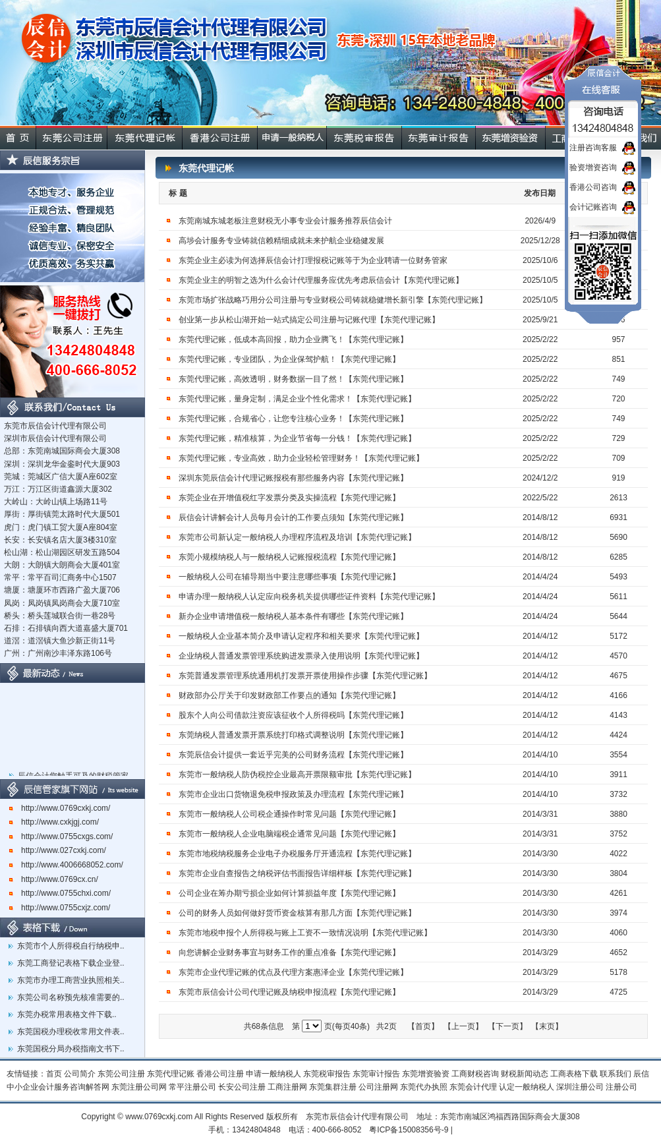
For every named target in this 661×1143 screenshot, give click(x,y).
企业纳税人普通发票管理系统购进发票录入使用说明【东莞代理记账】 (301, 655)
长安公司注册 (242, 1087)
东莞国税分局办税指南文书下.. (71, 1048)
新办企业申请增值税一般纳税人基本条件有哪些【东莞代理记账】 (293, 616)
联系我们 (615, 1073)
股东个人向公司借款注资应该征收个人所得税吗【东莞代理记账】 (293, 715)
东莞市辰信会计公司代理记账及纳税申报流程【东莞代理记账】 (289, 992)
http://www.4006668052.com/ (66, 864)
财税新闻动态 (524, 1073)
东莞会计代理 (473, 1087)
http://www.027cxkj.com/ (57, 850)
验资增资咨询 (593, 167)
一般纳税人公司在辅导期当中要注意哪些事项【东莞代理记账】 (289, 576)
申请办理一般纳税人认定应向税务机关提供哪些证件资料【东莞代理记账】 (309, 596)
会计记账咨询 (593, 207)
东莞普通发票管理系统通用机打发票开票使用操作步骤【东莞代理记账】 (305, 675)
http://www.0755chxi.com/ (60, 893)
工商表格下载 (574, 1073)
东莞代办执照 (423, 1087)
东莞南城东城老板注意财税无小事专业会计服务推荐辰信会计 (285, 220)
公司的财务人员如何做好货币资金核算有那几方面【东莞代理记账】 (297, 913)
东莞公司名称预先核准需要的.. (71, 997)
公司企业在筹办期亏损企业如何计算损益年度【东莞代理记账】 (289, 893)
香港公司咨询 (593, 187)
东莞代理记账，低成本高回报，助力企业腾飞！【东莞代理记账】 (293, 339)
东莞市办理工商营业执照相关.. (71, 980)
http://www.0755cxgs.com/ (61, 836)
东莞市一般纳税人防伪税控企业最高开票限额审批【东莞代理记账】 (297, 774)
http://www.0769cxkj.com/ (59, 808)
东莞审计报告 (376, 1073)
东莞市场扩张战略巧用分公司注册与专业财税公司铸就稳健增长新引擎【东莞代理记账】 (333, 300)
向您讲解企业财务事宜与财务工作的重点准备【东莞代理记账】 (289, 952)
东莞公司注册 (121, 1073)
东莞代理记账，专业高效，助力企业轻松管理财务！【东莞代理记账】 (301, 458)
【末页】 (547, 1026)
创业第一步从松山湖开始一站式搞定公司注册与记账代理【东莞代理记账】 (309, 319)
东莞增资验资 (425, 1073)
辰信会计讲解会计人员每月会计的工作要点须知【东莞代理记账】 (293, 517)
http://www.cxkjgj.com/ (54, 822)
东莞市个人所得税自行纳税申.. (71, 946)
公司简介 (80, 1073)
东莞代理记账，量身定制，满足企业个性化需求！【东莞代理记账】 (297, 398)
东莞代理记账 (170, 1073)
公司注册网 (378, 1087)
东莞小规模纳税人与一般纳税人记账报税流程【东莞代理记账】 (289, 557)
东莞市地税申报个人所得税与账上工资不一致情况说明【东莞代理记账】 (305, 932)
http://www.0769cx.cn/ (53, 879)
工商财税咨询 (475, 1073)
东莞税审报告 (327, 1073)
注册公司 (621, 1087)
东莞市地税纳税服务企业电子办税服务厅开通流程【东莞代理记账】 (297, 853)
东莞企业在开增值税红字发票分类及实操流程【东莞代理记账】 (289, 497)
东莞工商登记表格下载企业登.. (71, 963)
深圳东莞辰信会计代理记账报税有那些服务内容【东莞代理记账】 (293, 478)
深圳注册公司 (580, 1087)
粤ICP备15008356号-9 (408, 1129)
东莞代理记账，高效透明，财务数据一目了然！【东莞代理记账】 (293, 379)
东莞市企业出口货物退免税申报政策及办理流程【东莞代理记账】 (293, 794)
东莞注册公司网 (139, 1087)
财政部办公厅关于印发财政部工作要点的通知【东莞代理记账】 (289, 695)
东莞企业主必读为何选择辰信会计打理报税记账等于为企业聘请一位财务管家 (313, 260)
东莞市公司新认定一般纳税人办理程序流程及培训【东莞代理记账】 (297, 537)
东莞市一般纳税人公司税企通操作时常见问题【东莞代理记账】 (289, 814)
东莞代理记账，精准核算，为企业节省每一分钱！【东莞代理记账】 (297, 438)
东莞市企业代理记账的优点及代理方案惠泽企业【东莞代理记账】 (293, 972)
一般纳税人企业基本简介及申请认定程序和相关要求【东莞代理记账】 (301, 636)
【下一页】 (507, 1026)
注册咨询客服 (593, 147)
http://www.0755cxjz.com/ (59, 907)
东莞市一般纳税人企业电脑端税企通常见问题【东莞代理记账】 (289, 833)
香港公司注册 (220, 1073)
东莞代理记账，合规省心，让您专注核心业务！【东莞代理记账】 (293, 418)
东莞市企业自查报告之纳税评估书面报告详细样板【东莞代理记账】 (297, 873)
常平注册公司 (192, 1087)
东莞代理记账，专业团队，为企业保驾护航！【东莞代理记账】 (289, 359)
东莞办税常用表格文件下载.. (67, 1014)
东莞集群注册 (333, 1087)
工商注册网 (287, 1087)
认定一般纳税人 (526, 1087)
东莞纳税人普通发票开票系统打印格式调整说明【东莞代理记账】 (293, 735)
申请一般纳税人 (273, 1073)
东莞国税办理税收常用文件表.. (71, 1031)
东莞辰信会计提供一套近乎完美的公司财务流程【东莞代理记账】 (293, 754)
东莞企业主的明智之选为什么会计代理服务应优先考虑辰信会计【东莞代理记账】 (321, 280)
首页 (54, 1073)
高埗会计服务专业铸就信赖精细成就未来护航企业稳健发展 (281, 240)
